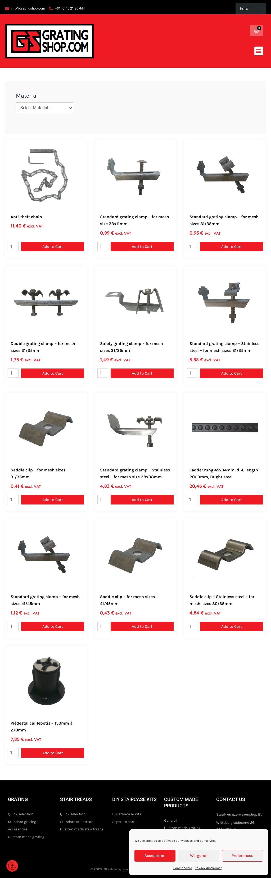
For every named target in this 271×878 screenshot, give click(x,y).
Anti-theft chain (26, 217)
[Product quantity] (13, 247)
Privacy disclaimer (208, 868)
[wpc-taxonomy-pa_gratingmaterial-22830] (44, 108)
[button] (258, 51)
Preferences (242, 855)
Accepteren (154, 855)
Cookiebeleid (182, 868)
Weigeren (198, 855)
